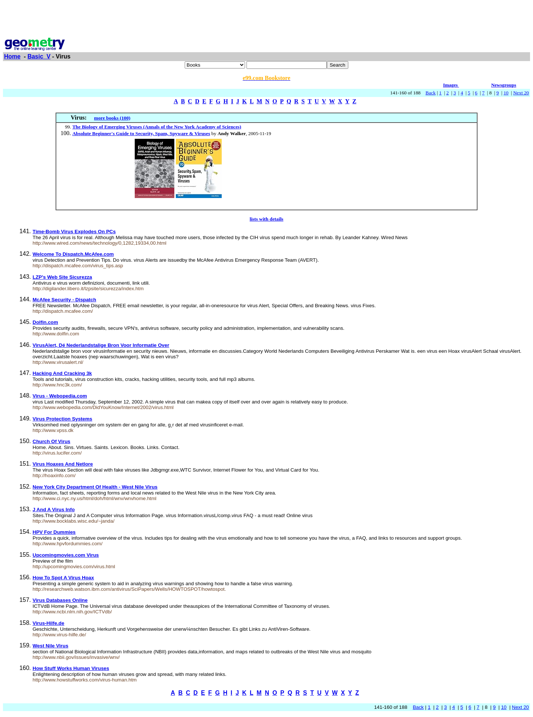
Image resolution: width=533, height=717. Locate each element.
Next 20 (521, 93)
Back (431, 93)
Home (12, 56)
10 (505, 93)
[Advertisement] (266, 19)
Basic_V (38, 56)
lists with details (266, 219)
